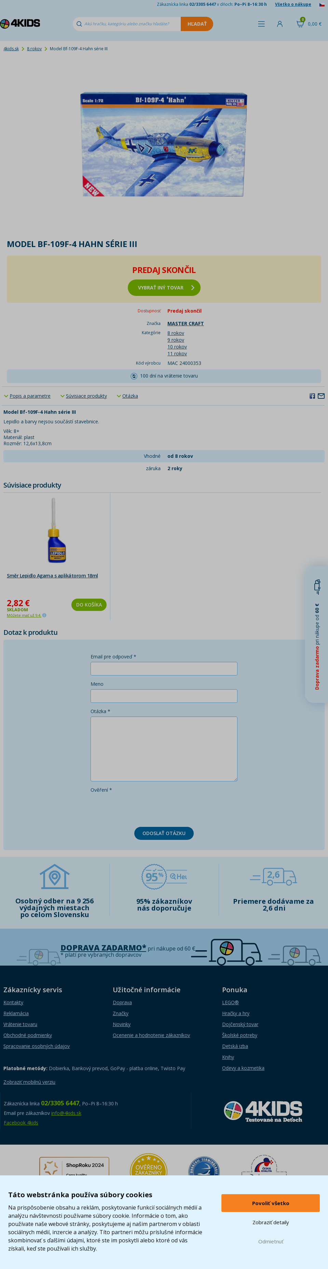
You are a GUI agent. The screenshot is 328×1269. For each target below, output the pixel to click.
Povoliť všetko (270, 1203)
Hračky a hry (235, 1013)
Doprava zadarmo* (103, 947)
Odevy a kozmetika (243, 1068)
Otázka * (100, 711)
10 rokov (177, 346)
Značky (120, 1013)
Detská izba (235, 1046)
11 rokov (177, 353)
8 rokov (34, 49)
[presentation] (142, 808)
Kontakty (13, 1002)
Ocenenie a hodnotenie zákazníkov (151, 1035)
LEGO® (230, 1002)
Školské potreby (239, 1035)
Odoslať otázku (164, 833)
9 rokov (175, 340)
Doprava (122, 1002)
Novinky (122, 1024)
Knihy (228, 1057)
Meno (97, 684)
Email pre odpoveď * (113, 656)
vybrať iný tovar (166, 287)
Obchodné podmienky (27, 1035)
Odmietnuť (270, 1241)
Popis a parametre (30, 396)
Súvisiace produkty (86, 396)
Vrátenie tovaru (20, 1024)
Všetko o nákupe (293, 4)
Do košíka (89, 604)
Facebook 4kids (21, 1122)
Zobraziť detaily (270, 1222)
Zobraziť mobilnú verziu (29, 1082)
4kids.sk (11, 49)
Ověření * (101, 790)
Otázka (130, 396)
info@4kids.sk (66, 1113)
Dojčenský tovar (240, 1024)
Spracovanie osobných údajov (36, 1046)
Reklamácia (16, 1013)
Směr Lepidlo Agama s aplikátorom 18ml (52, 575)
